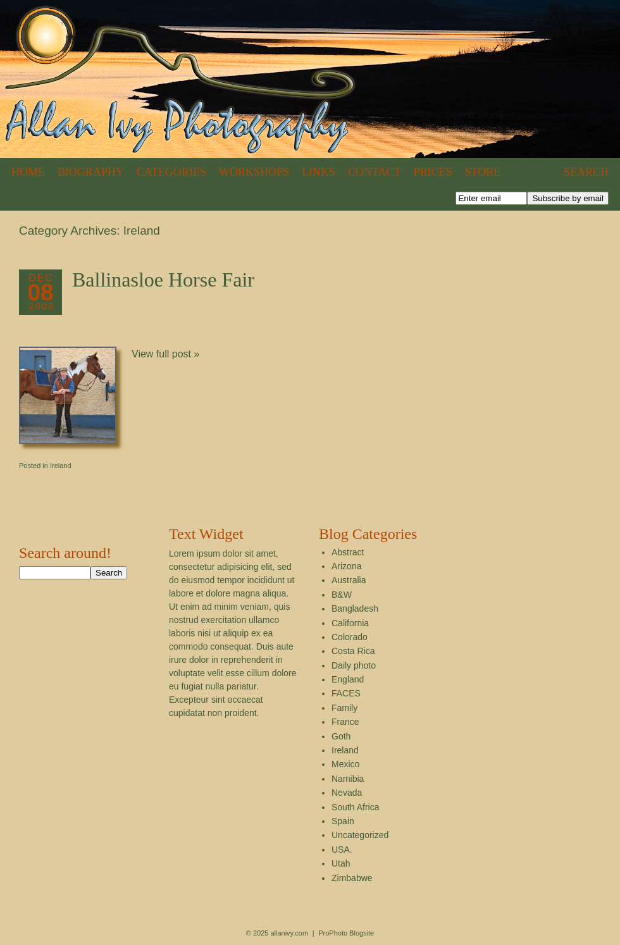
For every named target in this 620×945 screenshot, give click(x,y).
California (350, 623)
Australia (349, 580)
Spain (343, 821)
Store (483, 172)
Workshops (254, 172)
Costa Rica (353, 651)
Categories (171, 172)
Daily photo (354, 665)
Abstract (348, 552)
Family (344, 708)
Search (586, 172)
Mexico (345, 764)
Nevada (347, 793)
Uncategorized (360, 835)
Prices (433, 172)
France (345, 722)
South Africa (356, 807)
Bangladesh (355, 608)
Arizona (346, 566)
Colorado (350, 637)
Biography (91, 172)
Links (318, 172)
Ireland (60, 465)
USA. (342, 849)
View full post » (165, 354)
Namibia (348, 779)
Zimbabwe (352, 878)
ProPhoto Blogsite (346, 933)
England (348, 679)
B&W (342, 595)
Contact (374, 172)
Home (28, 172)
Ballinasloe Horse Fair (163, 279)
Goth (341, 736)
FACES (346, 693)
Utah (341, 863)
